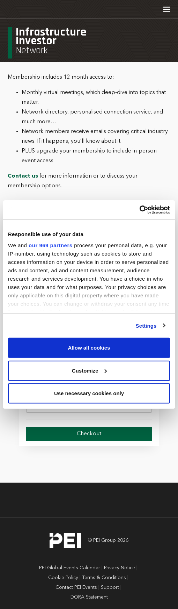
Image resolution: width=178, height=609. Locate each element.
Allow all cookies (89, 348)
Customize (89, 370)
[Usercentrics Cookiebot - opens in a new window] (139, 209)
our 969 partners (51, 245)
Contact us (23, 176)
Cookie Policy (63, 577)
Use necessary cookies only (89, 393)
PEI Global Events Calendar (69, 567)
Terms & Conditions (104, 577)
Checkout (89, 434)
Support (110, 587)
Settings (146, 325)
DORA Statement (89, 597)
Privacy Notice (119, 567)
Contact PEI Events (76, 587)
